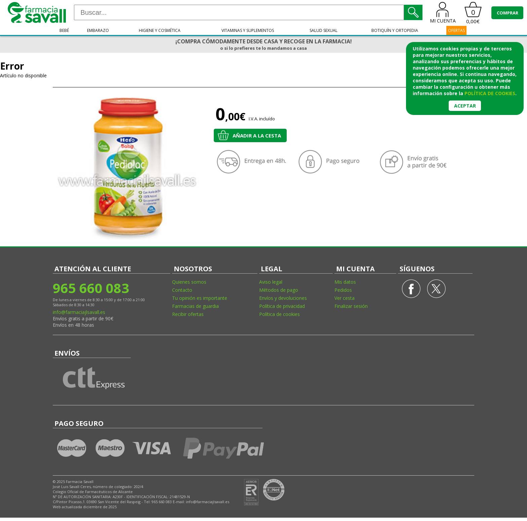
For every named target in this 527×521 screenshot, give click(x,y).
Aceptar (465, 106)
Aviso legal (270, 282)
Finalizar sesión (351, 306)
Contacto (182, 290)
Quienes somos (189, 282)
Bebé (64, 30)
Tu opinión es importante (199, 298)
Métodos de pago (278, 290)
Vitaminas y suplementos (247, 30)
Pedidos (343, 290)
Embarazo (98, 30)
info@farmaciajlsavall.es (79, 312)
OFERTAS (456, 30)
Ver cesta (344, 298)
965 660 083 (91, 288)
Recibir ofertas (188, 314)
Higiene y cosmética (159, 30)
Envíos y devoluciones (283, 298)
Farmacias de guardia (195, 306)
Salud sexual (323, 30)
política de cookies (489, 93)
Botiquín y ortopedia (394, 30)
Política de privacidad (282, 306)
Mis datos (345, 282)
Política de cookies (279, 314)
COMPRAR (507, 13)
